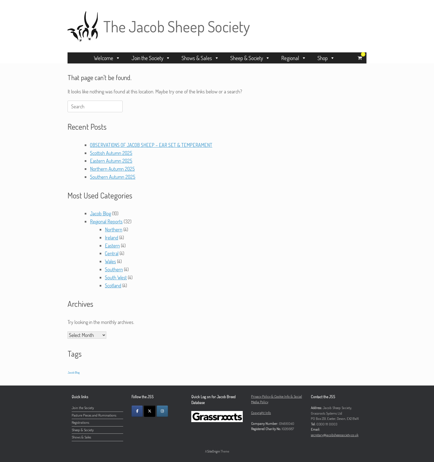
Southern (114, 269)
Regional (293, 57)
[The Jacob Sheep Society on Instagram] (162, 411)
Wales (110, 261)
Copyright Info (261, 412)
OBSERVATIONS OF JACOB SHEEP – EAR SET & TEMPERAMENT (151, 145)
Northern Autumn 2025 (112, 169)
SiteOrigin (213, 451)
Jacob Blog (100, 213)
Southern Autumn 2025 (112, 177)
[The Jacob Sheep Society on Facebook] (137, 411)
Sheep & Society (250, 57)
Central (111, 253)
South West (116, 277)
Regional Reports (106, 221)
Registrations (80, 422)
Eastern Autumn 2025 (111, 161)
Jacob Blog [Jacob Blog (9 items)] (74, 372)
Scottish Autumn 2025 (111, 153)
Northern (113, 229)
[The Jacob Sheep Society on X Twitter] (149, 411)
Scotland (113, 285)
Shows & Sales (200, 57)
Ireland (111, 237)
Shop (326, 57)
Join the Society (150, 57)
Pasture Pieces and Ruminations (94, 415)
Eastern (112, 246)
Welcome (107, 57)
